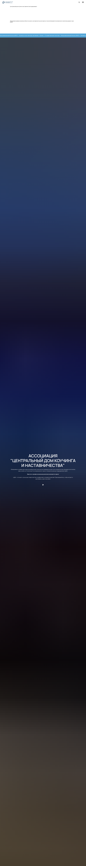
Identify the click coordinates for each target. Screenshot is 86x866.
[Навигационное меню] (83, 2)
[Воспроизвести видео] (43, 484)
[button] (79, 2)
